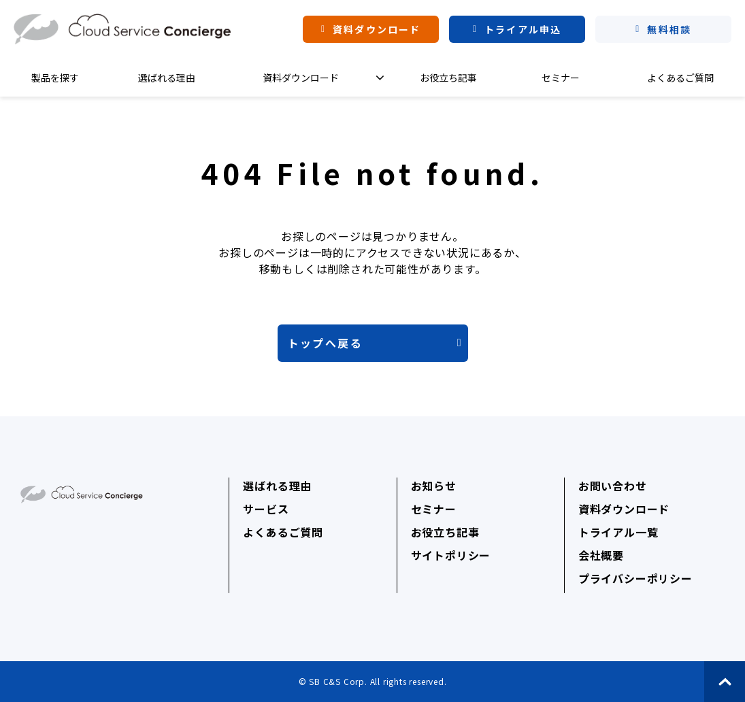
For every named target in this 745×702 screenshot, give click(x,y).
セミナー (561, 77)
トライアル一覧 (618, 532)
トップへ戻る (325, 343)
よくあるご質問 (680, 77)
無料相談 (669, 29)
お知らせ (434, 486)
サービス (265, 509)
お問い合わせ (612, 486)
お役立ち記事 (448, 77)
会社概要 (601, 555)
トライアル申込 (522, 29)
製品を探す (55, 77)
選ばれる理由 (166, 77)
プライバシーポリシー (635, 578)
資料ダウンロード (376, 29)
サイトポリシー (451, 555)
